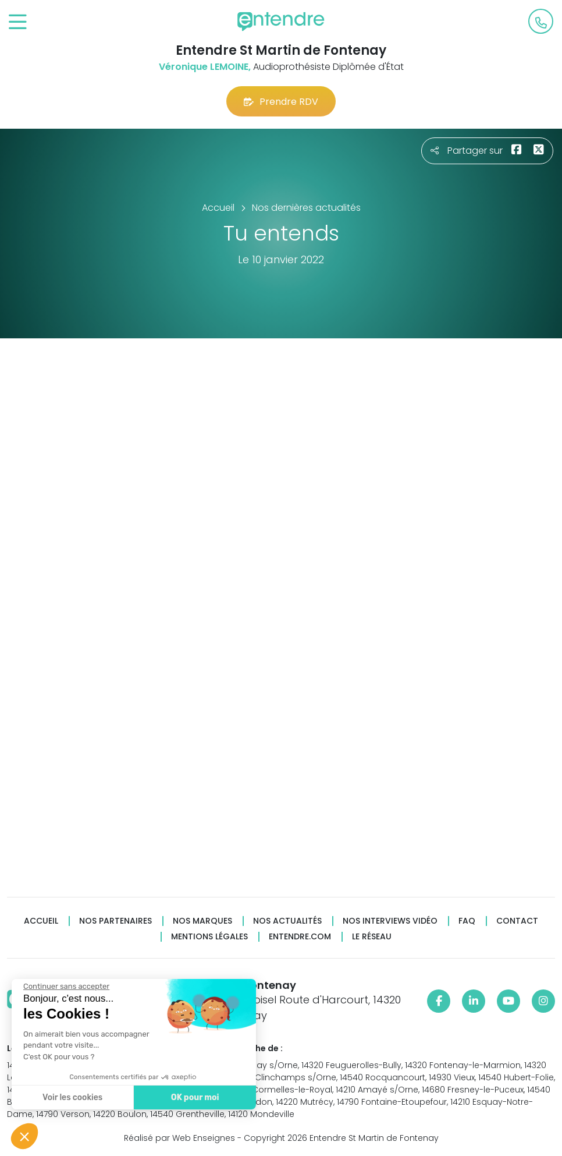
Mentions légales (209, 937)
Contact (517, 921)
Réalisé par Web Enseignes (179, 1138)
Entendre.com (300, 937)
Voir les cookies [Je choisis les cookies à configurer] (72, 1097)
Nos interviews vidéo (390, 921)
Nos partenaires (115, 921)
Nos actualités (287, 921)
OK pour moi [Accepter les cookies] (194, 1097)
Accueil (41, 921)
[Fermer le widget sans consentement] (66, 986)
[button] (24, 1136)
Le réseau (372, 937)
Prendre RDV (281, 101)
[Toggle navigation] (18, 22)
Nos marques (202, 921)
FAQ (466, 921)
